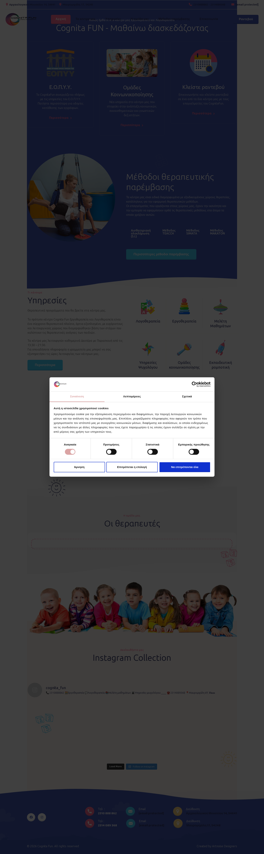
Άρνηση (79, 467)
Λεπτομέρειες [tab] (132, 396)
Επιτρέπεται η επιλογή (132, 467)
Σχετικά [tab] (187, 396)
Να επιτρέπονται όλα (184, 467)
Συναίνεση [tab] (77, 396)
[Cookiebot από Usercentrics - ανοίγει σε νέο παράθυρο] (194, 384)
